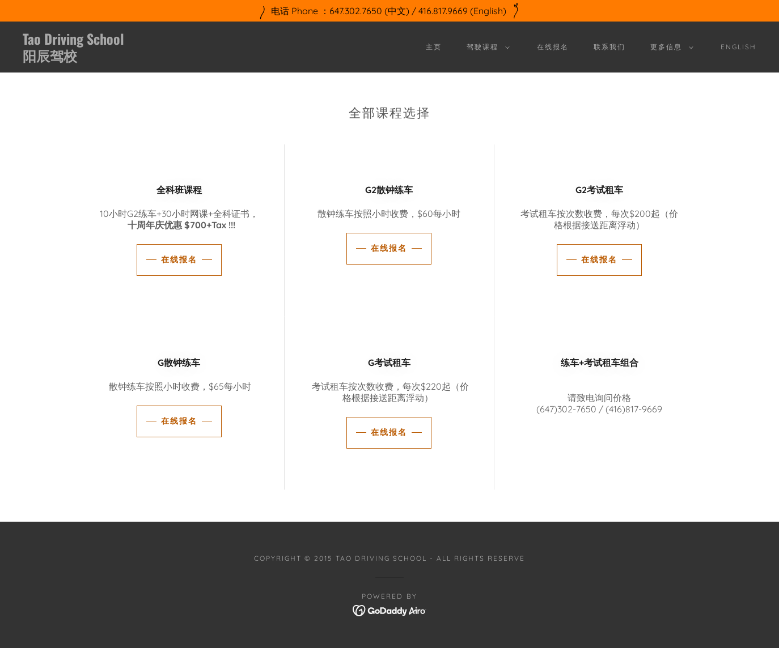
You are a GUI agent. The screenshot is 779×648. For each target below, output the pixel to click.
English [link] (738, 46)
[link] (124, 57)
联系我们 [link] (609, 46)
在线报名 (179, 259)
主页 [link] (434, 46)
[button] (486, 47)
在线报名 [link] (553, 46)
